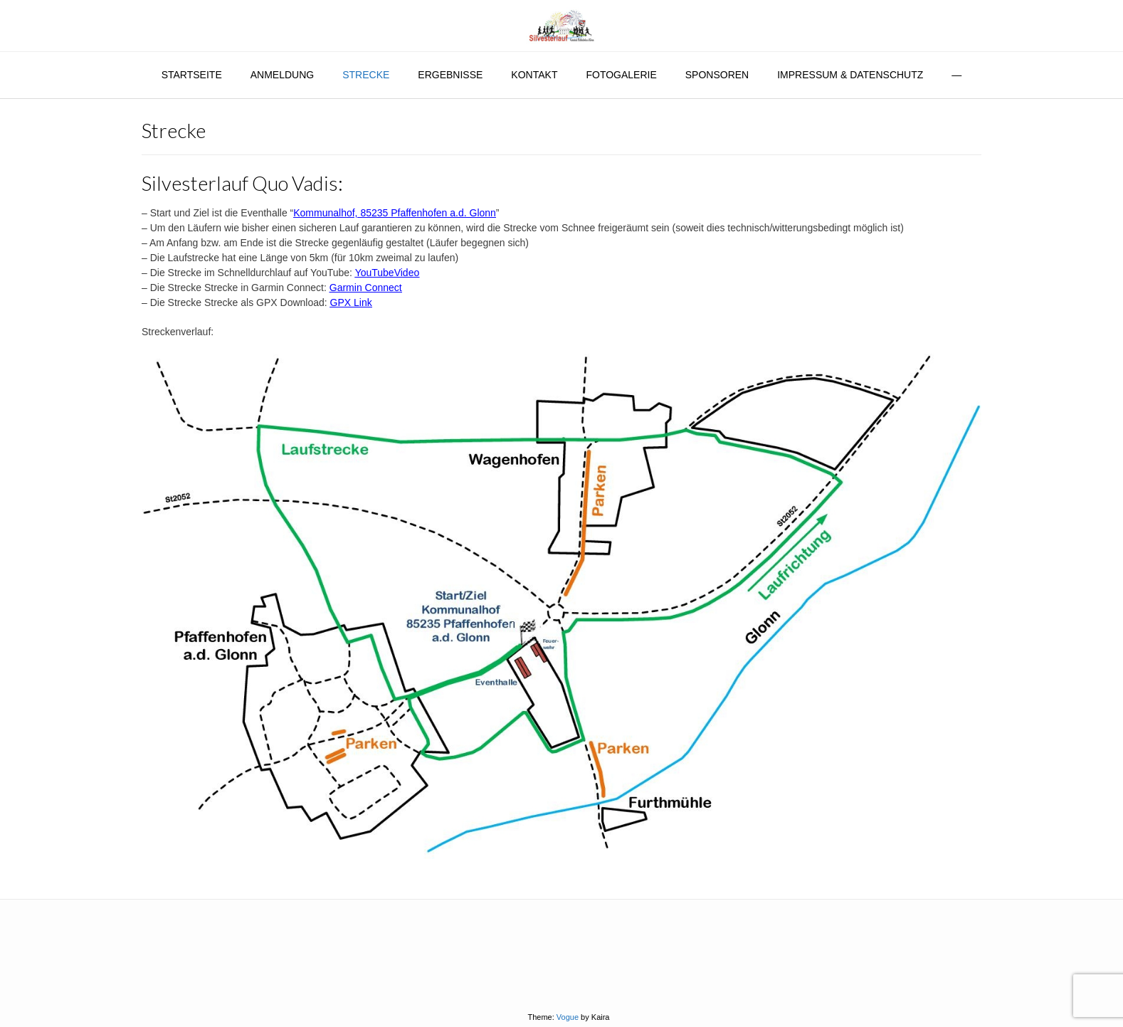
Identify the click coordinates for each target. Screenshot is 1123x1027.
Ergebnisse (450, 74)
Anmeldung (282, 74)
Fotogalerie (621, 74)
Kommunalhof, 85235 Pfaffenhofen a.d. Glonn (394, 212)
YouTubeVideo (387, 272)
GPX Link (351, 302)
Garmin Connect (365, 287)
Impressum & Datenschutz (850, 74)
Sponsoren (717, 74)
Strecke (365, 74)
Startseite (192, 74)
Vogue (568, 1017)
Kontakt (534, 74)
